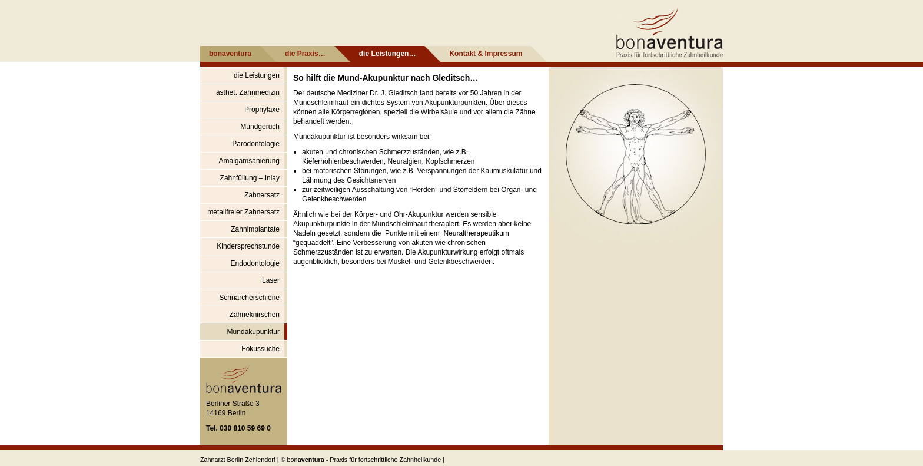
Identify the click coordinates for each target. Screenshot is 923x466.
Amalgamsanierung (249, 161)
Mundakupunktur (253, 332)
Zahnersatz (262, 195)
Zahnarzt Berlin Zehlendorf (237, 459)
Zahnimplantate (255, 229)
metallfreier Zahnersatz (243, 212)
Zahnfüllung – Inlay (250, 178)
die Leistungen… (387, 53)
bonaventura (230, 53)
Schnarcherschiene (249, 297)
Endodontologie (255, 263)
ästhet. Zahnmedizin (248, 92)
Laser (271, 280)
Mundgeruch (260, 127)
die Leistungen (257, 75)
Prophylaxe (262, 109)
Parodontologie (256, 144)
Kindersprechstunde (248, 246)
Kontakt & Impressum (485, 53)
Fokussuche (260, 349)
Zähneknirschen (255, 314)
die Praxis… (305, 53)
